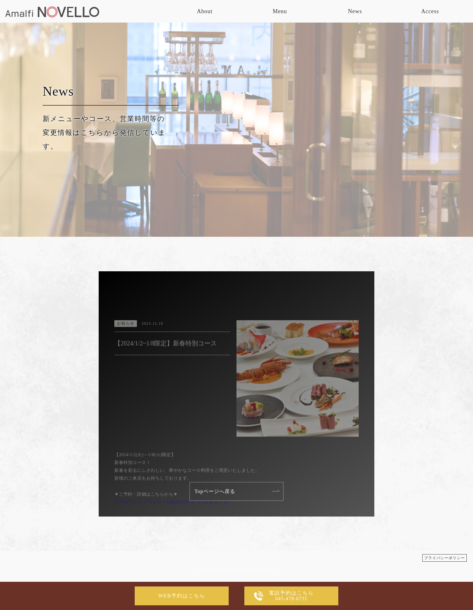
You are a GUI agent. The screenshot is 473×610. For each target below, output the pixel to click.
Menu (280, 11)
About (205, 11)
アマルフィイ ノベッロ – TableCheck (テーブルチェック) (171, 517)
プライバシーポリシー (444, 558)
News (355, 11)
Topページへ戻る (215, 491)
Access (430, 11)
